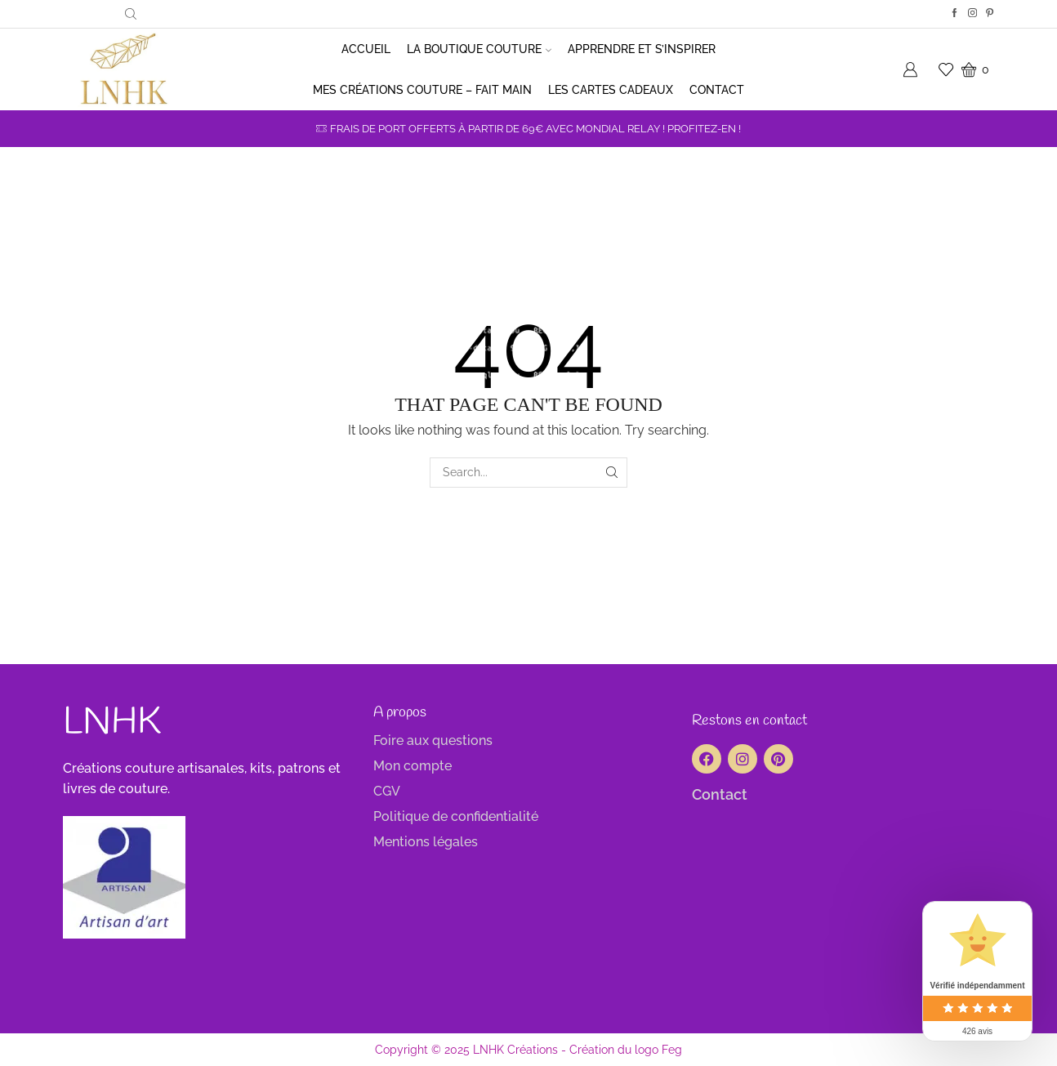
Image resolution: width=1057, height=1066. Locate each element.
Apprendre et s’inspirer (642, 49)
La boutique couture (479, 49)
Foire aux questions (433, 740)
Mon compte (412, 766)
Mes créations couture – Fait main (422, 89)
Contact (716, 89)
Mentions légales (425, 842)
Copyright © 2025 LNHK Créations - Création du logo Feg (528, 1049)
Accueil (365, 49)
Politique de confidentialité (455, 816)
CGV (386, 791)
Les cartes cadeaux (610, 89)
